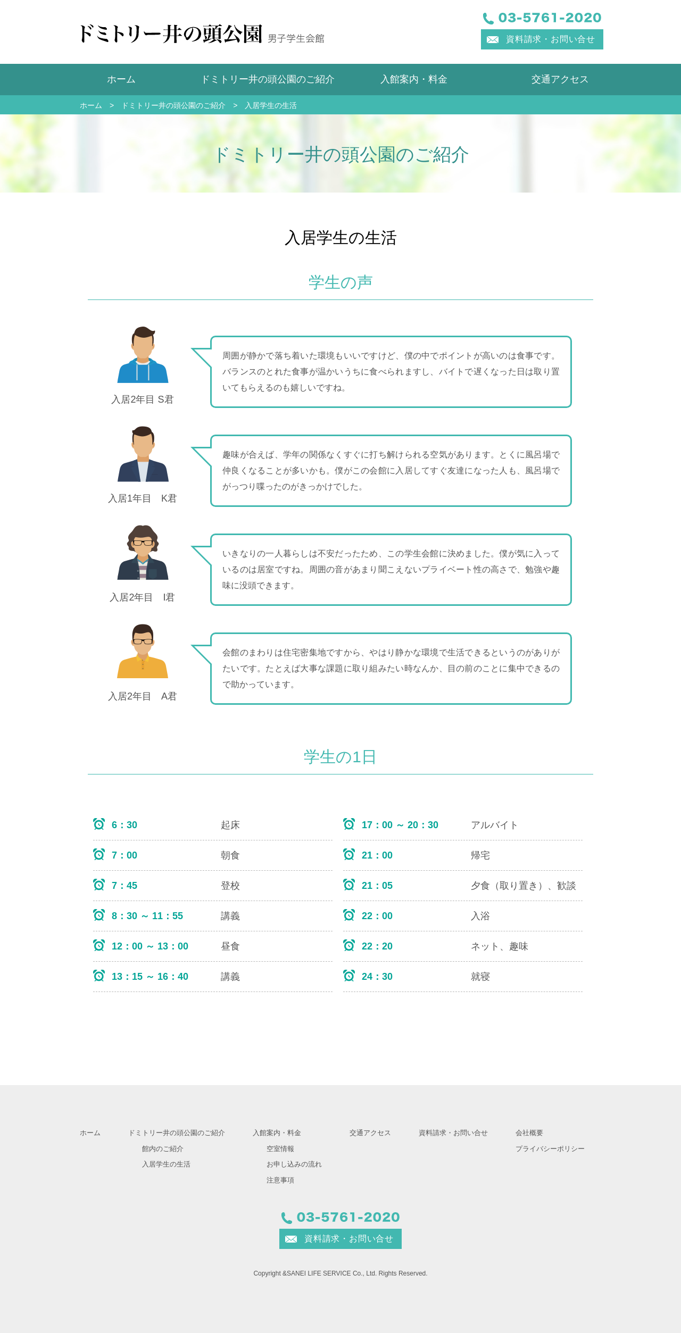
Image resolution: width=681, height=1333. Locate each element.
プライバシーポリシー (550, 1149)
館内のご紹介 (163, 1149)
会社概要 (529, 1133)
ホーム (121, 79)
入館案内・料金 (413, 79)
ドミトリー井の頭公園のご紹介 (268, 79)
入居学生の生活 (166, 1164)
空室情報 (280, 1149)
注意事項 (280, 1180)
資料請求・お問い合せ (550, 39)
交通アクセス (560, 79)
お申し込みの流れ (294, 1164)
